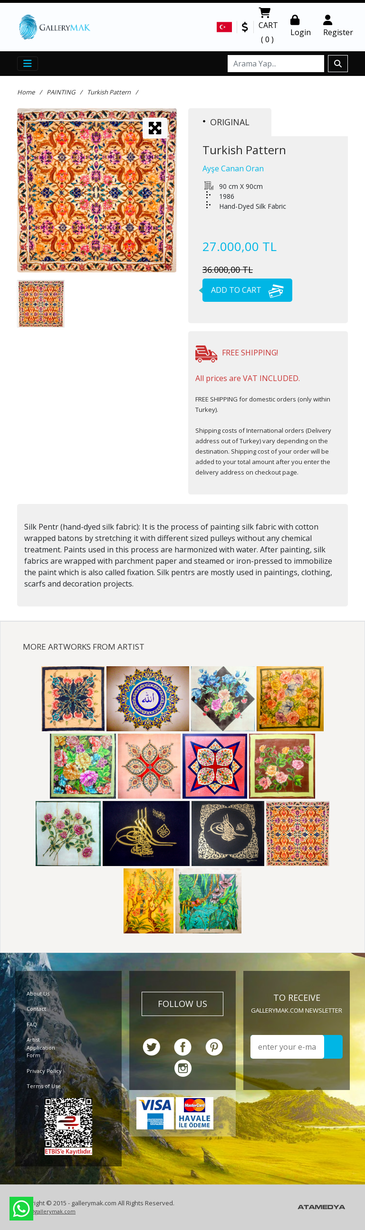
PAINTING (61, 92)
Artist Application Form (41, 1047)
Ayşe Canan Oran (233, 168)
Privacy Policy (44, 1070)
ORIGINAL (226, 122)
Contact (36, 1008)
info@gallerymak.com (47, 1211)
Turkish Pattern (109, 92)
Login (300, 26)
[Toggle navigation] (27, 63)
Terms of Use (44, 1086)
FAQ (32, 1024)
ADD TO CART (243, 290)
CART (268, 27)
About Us (38, 993)
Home (26, 92)
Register (338, 26)
